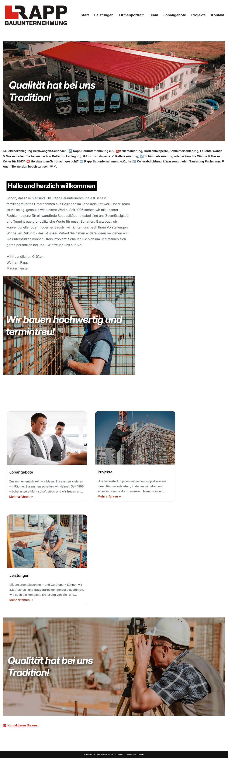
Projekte (198, 15)
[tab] (48, 396)
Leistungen (103, 15)
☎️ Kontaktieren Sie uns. (20, 725)
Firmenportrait (131, 15)
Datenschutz (131, 754)
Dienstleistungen (113, 396)
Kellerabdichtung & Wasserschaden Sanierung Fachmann (48, 396)
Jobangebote (174, 15)
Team (153, 15)
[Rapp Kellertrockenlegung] (36, 15)
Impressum (120, 754)
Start (85, 15)
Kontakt (217, 15)
